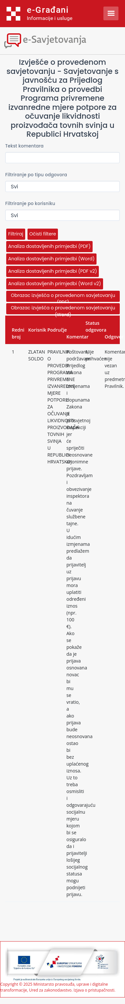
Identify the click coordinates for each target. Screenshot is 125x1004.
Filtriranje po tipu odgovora (36, 175)
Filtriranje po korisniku (30, 203)
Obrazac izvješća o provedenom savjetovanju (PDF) (63, 297)
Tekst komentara (24, 146)
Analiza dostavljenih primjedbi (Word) (51, 258)
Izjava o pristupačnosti (94, 990)
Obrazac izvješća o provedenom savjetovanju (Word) (63, 309)
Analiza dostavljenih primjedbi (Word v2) (54, 283)
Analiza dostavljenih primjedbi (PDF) (49, 246)
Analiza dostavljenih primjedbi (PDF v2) (52, 271)
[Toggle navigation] (57, 40)
